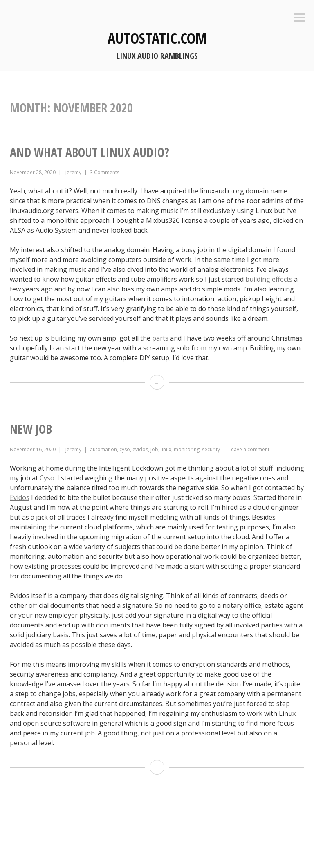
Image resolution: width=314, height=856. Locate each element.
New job (31, 429)
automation (103, 449)
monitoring (187, 449)
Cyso (47, 477)
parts (160, 338)
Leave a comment (249, 449)
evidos (140, 449)
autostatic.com (157, 38)
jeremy (73, 172)
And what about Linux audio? (89, 152)
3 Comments (104, 172)
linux (166, 449)
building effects (268, 279)
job (154, 449)
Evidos (19, 497)
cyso (124, 449)
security (211, 449)
